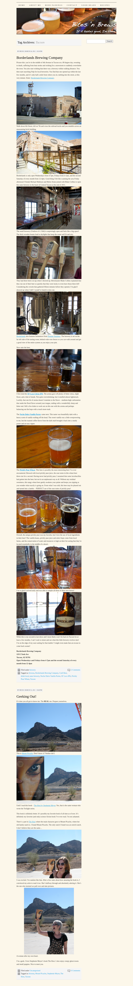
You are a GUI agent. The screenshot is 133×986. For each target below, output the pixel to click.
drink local (25, 676)
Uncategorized (35, 971)
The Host (32, 822)
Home (22, 5)
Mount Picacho (27, 753)
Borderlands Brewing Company (39, 58)
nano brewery (34, 676)
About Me (35, 5)
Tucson (32, 679)
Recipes (105, 5)
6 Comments (75, 971)
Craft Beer (63, 673)
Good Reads (88, 5)
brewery (33, 670)
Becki (22, 51)
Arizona (31, 673)
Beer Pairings (54, 5)
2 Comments (75, 670)
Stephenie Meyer (53, 974)
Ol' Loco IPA (66, 676)
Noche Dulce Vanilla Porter (50, 676)
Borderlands (20, 336)
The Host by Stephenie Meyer (44, 805)
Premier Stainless (54, 336)
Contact (72, 5)
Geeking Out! (26, 696)
